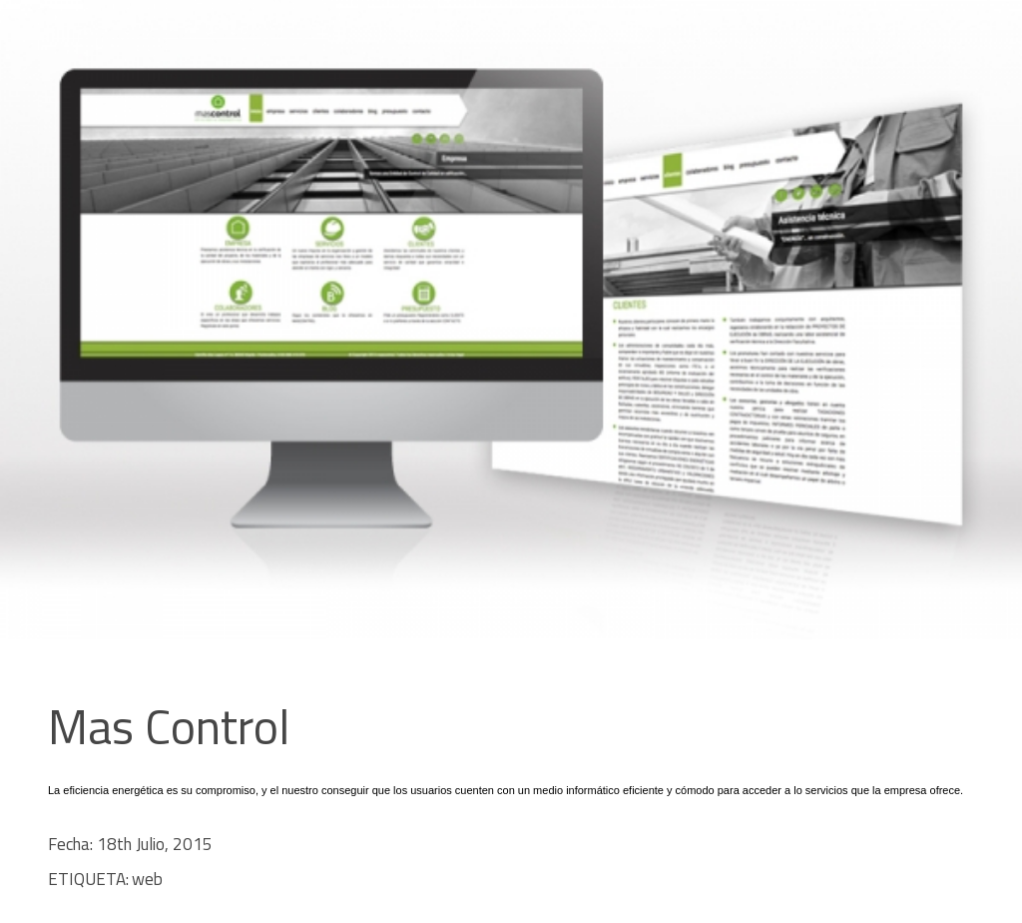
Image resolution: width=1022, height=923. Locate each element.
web (147, 879)
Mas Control (168, 726)
